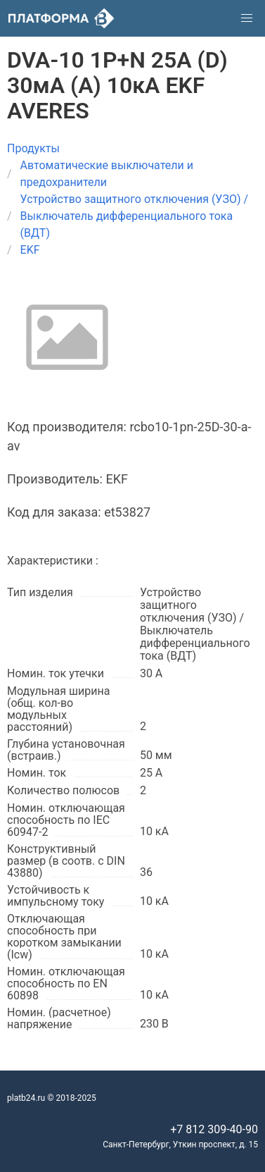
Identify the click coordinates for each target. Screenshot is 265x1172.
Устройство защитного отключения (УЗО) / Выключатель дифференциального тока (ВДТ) (134, 216)
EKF (30, 250)
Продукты (33, 148)
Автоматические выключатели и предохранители (106, 174)
